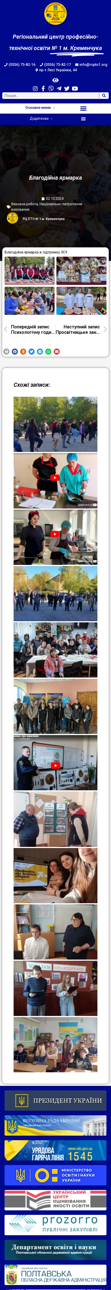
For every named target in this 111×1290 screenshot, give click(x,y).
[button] (83, 108)
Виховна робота (24, 204)
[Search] (104, 95)
